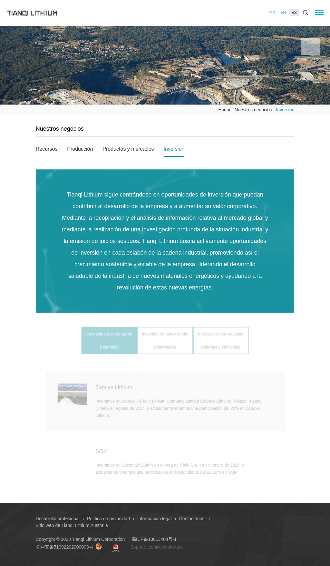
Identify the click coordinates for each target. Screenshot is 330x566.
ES (294, 12)
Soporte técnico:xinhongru (157, 547)
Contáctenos (192, 518)
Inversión (174, 149)
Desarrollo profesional (58, 518)
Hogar (224, 109)
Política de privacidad (108, 518)
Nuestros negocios (253, 109)
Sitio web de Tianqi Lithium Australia (72, 525)
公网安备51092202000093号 (69, 547)
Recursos (47, 149)
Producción (80, 149)
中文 (272, 12)
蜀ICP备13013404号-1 (154, 539)
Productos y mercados (128, 149)
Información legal (154, 518)
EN (283, 12)
